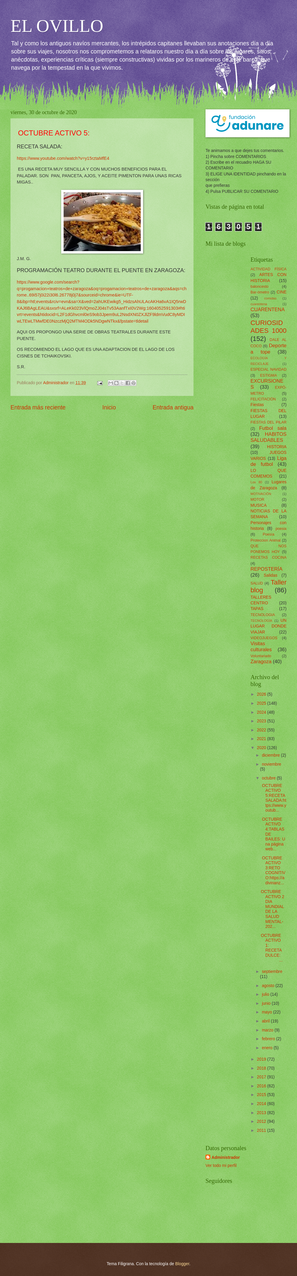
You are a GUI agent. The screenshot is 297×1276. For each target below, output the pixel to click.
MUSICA (258, 505)
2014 (262, 1103)
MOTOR (257, 499)
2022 (262, 730)
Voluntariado (260, 656)
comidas (270, 298)
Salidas (270, 575)
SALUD (256, 583)
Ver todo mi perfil (221, 1165)
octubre (269, 778)
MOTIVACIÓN (260, 494)
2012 (262, 1121)
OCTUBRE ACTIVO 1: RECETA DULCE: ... (273, 948)
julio (266, 994)
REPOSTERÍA (266, 569)
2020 (262, 748)
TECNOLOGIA (262, 615)
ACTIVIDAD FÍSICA (268, 269)
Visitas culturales (261, 646)
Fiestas (257, 405)
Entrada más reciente (38, 407)
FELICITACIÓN (263, 399)
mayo (267, 1012)
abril (266, 1021)
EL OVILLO (56, 26)
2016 (262, 1086)
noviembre (271, 764)
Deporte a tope (268, 348)
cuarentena (258, 304)
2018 (262, 1068)
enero (268, 1048)
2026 (262, 694)
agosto (268, 985)
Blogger (182, 1264)
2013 (262, 1112)
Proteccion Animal (265, 540)
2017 (262, 1077)
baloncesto (259, 286)
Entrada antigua (173, 407)
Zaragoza (261, 661)
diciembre (271, 755)
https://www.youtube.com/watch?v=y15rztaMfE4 (63, 158)
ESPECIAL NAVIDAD (268, 369)
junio (267, 1003)
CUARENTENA (267, 309)
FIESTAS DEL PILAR (268, 422)
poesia (280, 529)
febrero (269, 1039)
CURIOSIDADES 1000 (268, 326)
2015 (262, 1094)
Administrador (226, 1157)
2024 (262, 712)
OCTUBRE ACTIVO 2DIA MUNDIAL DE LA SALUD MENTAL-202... (272, 909)
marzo (268, 1030)
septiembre (272, 971)
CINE (281, 292)
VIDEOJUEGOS (264, 638)
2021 (262, 739)
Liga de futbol (268, 461)
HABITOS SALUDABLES (268, 437)
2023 (262, 721)
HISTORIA (276, 447)
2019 (262, 1059)
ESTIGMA (268, 375)
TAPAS (256, 608)
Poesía (268, 534)
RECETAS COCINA (268, 557)
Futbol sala (272, 428)
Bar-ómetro (259, 292)
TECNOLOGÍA (261, 620)
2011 (262, 1130)
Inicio (109, 407)
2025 (262, 703)
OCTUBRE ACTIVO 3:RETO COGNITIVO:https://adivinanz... (273, 870)
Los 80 (256, 482)
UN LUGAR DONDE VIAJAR (268, 626)
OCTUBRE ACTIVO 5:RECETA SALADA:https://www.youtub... (273, 798)
